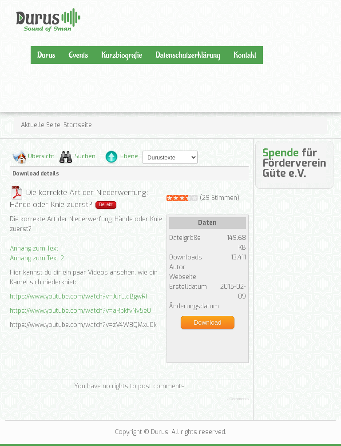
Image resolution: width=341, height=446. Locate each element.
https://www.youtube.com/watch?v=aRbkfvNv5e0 (80, 311)
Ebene (129, 156)
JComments (238, 399)
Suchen (85, 156)
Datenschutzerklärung (187, 55)
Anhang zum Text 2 (37, 258)
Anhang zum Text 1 (36, 248)
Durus (25, 7)
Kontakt (245, 55)
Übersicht (41, 156)
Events (78, 55)
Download (207, 322)
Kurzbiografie (121, 55)
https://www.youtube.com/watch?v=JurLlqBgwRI (78, 296)
